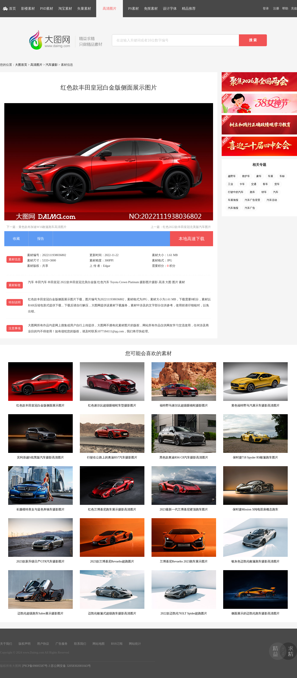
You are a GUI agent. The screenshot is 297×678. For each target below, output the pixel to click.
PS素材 (133, 8)
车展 (270, 176)
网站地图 (99, 643)
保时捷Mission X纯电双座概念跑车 (255, 488)
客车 (265, 184)
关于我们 (6, 643)
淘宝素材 (65, 8)
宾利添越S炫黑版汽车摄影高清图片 (40, 436)
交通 (253, 184)
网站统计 (135, 643)
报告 (40, 238)
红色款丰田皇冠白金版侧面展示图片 (40, 384)
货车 (277, 184)
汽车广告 (250, 207)
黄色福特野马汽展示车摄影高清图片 (255, 384)
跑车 (252, 192)
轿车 (264, 192)
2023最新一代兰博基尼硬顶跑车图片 (184, 488)
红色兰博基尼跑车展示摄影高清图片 (112, 488)
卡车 (242, 184)
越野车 (232, 176)
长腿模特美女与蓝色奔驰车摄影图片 (40, 488)
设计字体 (170, 8)
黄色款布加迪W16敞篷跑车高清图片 (43, 227)
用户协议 (43, 643)
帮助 (285, 8)
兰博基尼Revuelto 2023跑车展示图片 (184, 540)
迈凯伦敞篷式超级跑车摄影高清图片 (112, 592)
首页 (12, 8)
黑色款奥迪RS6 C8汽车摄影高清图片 (184, 436)
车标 (282, 176)
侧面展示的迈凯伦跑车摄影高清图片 (255, 592)
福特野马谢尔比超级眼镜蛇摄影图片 (184, 384)
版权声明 (25, 643)
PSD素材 (46, 8)
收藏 (16, 238)
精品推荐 (189, 8)
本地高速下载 (191, 238)
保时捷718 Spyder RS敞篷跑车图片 (255, 436)
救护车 (246, 176)
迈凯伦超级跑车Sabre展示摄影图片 (40, 592)
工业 (230, 184)
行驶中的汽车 (235, 192)
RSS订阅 (116, 643)
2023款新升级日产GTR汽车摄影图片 (40, 540)
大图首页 (21, 64)
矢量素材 (84, 8)
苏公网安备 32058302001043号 (71, 665)
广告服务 (62, 643)
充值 (294, 8)
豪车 (258, 176)
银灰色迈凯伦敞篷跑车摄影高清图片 (255, 540)
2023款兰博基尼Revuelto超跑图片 (112, 540)
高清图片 (109, 8)
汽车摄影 (52, 64)
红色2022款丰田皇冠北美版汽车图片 (187, 227)
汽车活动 (272, 200)
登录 (266, 8)
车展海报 (233, 200)
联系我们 (80, 643)
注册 (276, 8)
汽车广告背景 (252, 200)
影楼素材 (28, 8)
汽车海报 (233, 207)
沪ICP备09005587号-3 (36, 665)
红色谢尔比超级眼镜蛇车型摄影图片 (112, 384)
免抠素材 (151, 8)
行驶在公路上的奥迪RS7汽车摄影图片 (112, 436)
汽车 (275, 192)
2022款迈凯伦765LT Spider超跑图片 (184, 592)
